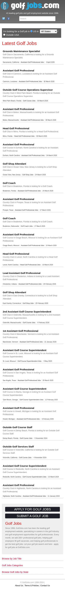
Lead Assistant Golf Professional (21, 273)
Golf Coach (9, 183)
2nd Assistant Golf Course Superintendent (27, 311)
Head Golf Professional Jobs (24, 136)
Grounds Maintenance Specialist (21, 51)
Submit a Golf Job (32, 516)
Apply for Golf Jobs (32, 509)
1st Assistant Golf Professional (20, 331)
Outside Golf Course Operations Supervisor (28, 89)
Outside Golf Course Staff (17, 427)
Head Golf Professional (16, 128)
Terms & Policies (32, 585)
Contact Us (2, 18)
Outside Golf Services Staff (18, 446)
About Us (19, 585)
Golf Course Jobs (29, 101)
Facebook (7, 18)
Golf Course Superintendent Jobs (29, 361)
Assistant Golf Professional (18, 70)
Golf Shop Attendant (14, 163)
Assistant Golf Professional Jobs (32, 62)
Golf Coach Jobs (27, 226)
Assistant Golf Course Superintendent (24, 350)
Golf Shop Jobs (27, 175)
